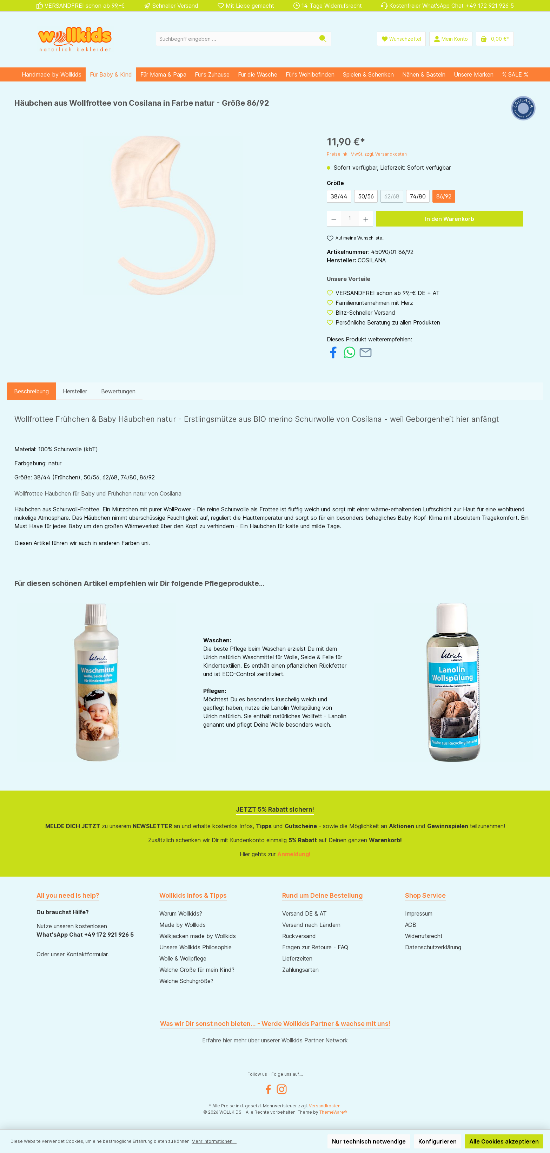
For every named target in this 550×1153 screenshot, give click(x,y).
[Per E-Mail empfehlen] (365, 351)
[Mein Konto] (450, 39)
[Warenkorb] (495, 39)
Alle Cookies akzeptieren (504, 1141)
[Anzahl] (349, 219)
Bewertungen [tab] (118, 391)
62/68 (391, 196)
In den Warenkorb (449, 218)
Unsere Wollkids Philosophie (195, 947)
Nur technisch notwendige (369, 1141)
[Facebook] (268, 1089)
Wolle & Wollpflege (182, 958)
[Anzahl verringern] (334, 219)
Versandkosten (324, 1105)
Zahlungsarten (300, 969)
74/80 (418, 196)
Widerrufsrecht (424, 935)
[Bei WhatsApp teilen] (349, 351)
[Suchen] (323, 39)
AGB (410, 924)
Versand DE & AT (304, 913)
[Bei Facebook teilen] (333, 351)
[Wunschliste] (401, 39)
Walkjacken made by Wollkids (197, 935)
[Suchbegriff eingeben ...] (235, 39)
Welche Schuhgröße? (186, 980)
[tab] (31, 391)
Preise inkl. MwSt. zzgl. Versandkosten (367, 154)
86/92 (443, 196)
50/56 (366, 196)
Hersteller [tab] (75, 391)
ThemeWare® (333, 1112)
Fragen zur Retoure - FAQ (315, 947)
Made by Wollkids (182, 924)
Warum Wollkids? (180, 913)
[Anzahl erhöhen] (366, 219)
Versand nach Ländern (311, 924)
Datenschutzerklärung (433, 947)
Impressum (418, 913)
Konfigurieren (437, 1141)
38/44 (339, 196)
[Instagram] (282, 1089)
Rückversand (299, 935)
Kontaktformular (86, 954)
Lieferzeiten (297, 958)
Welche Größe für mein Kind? (196, 969)
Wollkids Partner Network (314, 1040)
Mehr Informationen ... (214, 1141)
